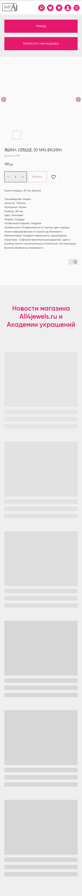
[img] (68, 8)
